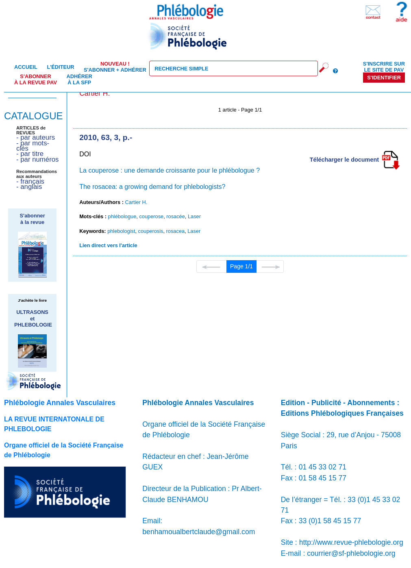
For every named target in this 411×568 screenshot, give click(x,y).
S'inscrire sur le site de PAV (384, 67)
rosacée (175, 216)
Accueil (25, 67)
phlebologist (121, 231)
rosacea (175, 231)
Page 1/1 (241, 266)
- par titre (29, 154)
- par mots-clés (32, 145)
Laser (194, 216)
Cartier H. (136, 202)
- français (30, 181)
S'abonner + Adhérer (115, 67)
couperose (151, 216)
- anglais (29, 187)
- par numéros (37, 159)
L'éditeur (60, 67)
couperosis (150, 231)
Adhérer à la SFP (79, 79)
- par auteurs (35, 137)
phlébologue (122, 216)
